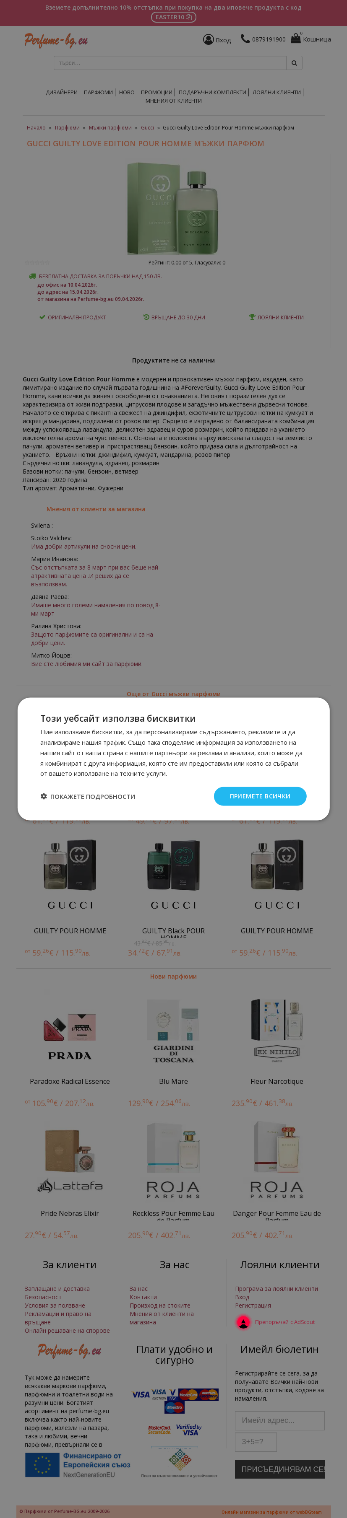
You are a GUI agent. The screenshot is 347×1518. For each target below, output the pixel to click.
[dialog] (173, 759)
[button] (87, 796)
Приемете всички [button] (260, 796)
